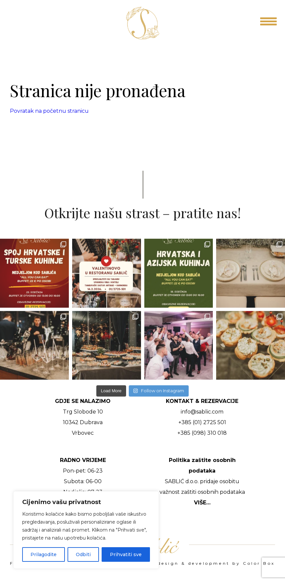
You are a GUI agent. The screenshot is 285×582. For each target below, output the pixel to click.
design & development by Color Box (216, 563)
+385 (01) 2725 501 (202, 422)
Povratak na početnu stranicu (49, 111)
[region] (86, 530)
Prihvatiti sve (126, 554)
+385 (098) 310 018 (202, 433)
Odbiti (83, 554)
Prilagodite (43, 554)
